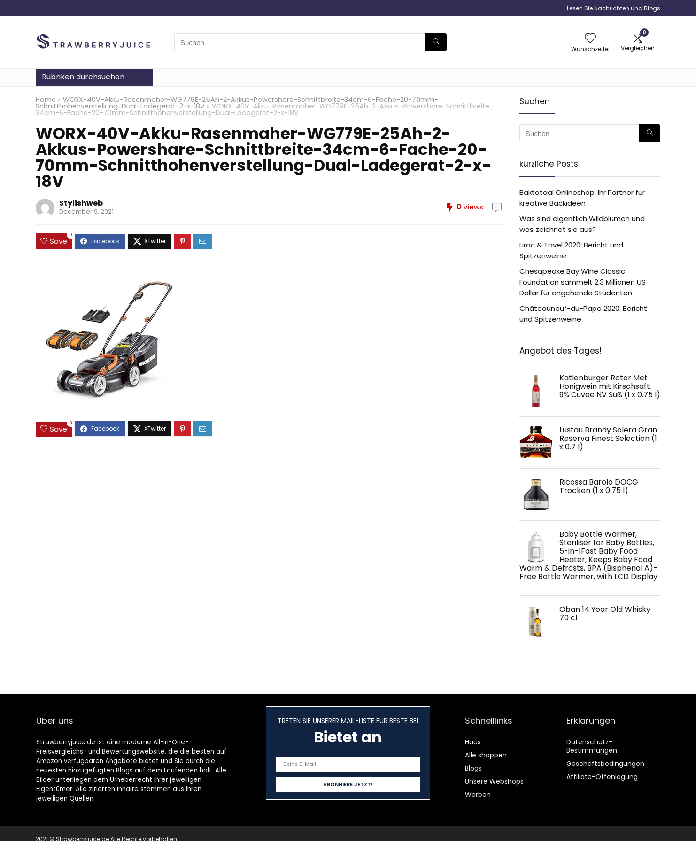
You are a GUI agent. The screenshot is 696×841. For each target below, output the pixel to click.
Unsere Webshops (494, 781)
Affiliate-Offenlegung (602, 776)
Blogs (473, 768)
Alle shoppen (486, 755)
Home (46, 99)
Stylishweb (81, 203)
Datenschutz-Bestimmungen (591, 746)
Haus (473, 742)
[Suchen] (436, 42)
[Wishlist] (590, 38)
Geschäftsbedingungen (605, 763)
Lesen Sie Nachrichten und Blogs (613, 8)
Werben (478, 794)
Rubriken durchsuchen (83, 76)
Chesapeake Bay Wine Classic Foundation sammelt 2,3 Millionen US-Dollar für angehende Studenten (584, 282)
